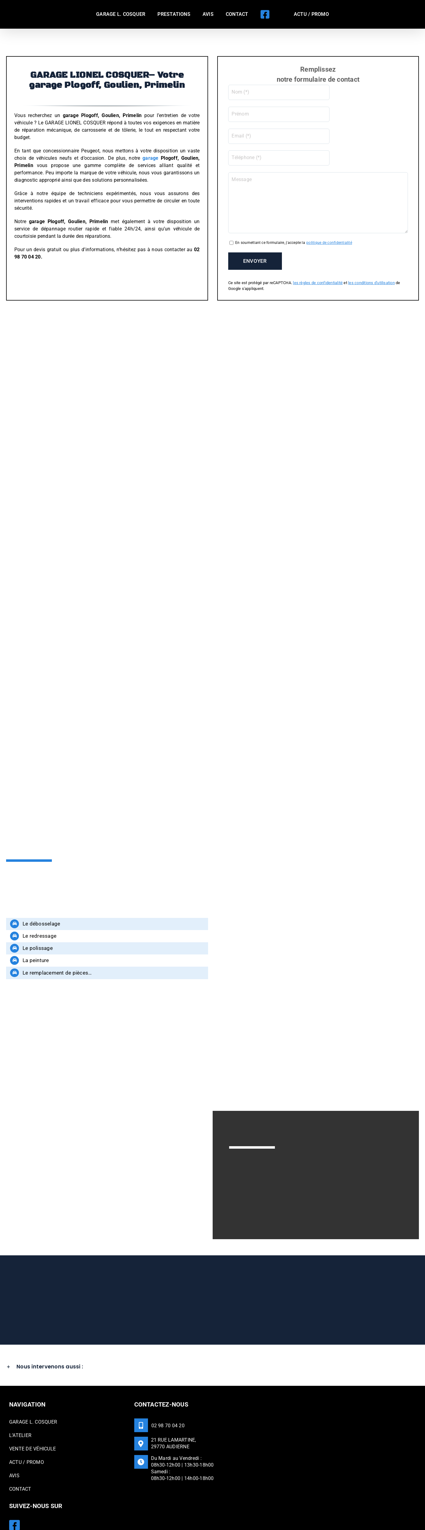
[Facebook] (14, 1499)
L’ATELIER (20, 1410)
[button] (212, 1341)
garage (150, 158)
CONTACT (20, 1463)
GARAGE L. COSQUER (33, 1396)
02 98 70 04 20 (168, 1400)
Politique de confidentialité (172, 1506)
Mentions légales (127, 1506)
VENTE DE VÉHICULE (32, 1423)
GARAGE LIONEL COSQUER (81, 1506)
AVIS (14, 1450)
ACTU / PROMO (26, 1436)
